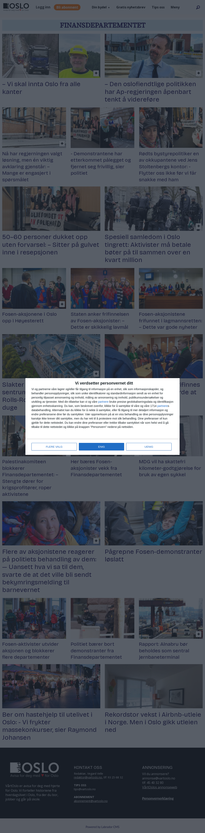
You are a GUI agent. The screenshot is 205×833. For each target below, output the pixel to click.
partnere (103, 402)
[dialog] (102, 416)
